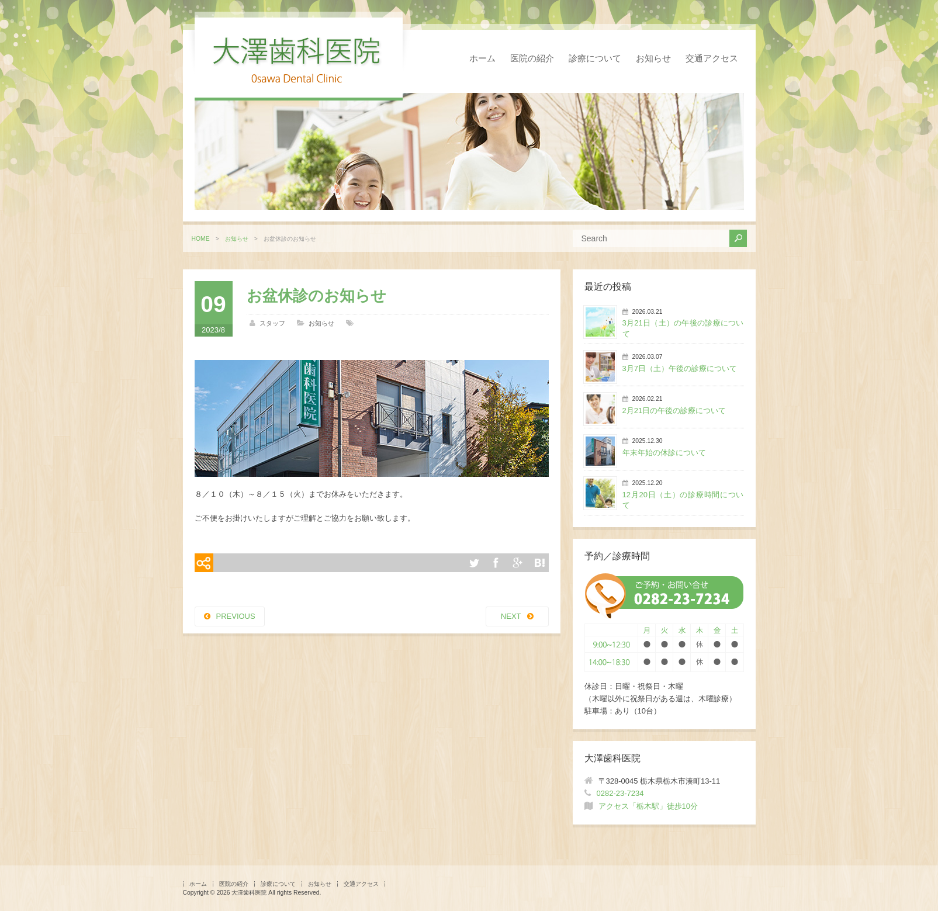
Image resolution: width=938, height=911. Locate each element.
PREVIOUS (235, 616)
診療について (595, 58)
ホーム (482, 58)
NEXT (511, 616)
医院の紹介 (532, 58)
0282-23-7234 (620, 793)
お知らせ (653, 58)
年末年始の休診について (664, 452)
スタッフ (272, 323)
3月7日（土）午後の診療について (679, 368)
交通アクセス (712, 58)
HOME (201, 238)
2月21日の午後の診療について (674, 410)
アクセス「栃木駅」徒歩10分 (648, 806)
